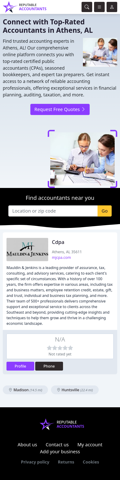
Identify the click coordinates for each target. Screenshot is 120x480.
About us (27, 444)
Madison (25, 389)
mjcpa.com (61, 257)
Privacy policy (35, 462)
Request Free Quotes (59, 109)
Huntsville (75, 389)
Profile (20, 366)
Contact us (57, 444)
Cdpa (58, 242)
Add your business (60, 451)
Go (104, 211)
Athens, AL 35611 (67, 251)
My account (89, 444)
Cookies (91, 462)
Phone (49, 366)
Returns (66, 462)
